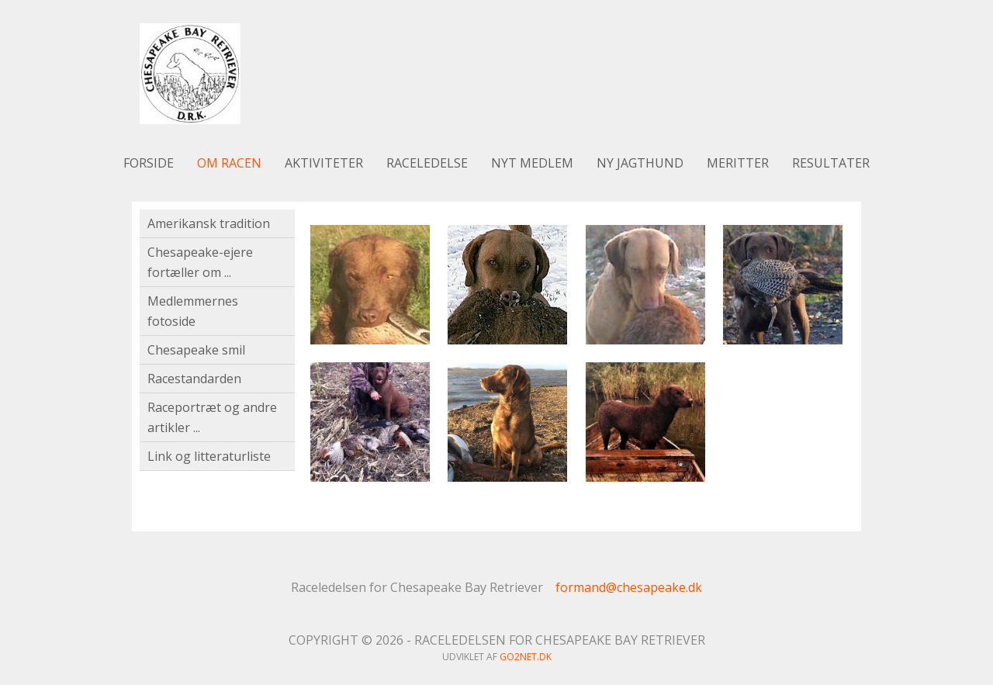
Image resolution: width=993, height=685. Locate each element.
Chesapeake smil (196, 349)
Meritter (738, 162)
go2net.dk (526, 656)
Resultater (831, 162)
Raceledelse (427, 162)
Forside (148, 162)
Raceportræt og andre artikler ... (212, 417)
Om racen (229, 162)
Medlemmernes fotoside (192, 311)
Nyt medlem (532, 162)
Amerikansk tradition (208, 223)
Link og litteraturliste (209, 456)
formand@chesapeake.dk (628, 587)
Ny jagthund (640, 162)
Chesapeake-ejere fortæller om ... (200, 262)
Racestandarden (194, 378)
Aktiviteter (324, 162)
